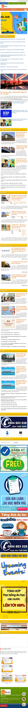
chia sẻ (2, 350)
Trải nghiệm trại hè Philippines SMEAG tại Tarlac (10, 339)
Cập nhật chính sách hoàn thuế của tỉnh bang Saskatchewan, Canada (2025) (12, 64)
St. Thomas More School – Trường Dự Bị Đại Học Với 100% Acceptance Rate (11, 60)
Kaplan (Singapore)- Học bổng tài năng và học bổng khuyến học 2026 (19, 276)
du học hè (3, 290)
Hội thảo (11, 3)
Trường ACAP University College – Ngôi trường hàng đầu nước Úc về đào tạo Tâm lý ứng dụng (20, 111)
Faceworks (6, 701)
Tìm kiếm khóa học (4, 3)
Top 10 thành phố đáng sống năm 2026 (8, 402)
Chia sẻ (16, 3)
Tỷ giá (7, 433)
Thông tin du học (6, 129)
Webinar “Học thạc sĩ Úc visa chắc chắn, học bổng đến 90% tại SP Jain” (19, 213)
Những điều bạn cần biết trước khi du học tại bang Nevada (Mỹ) (12, 39)
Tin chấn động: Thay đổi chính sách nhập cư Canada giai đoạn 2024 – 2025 (13, 70)
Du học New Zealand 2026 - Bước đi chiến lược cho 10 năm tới (12, 52)
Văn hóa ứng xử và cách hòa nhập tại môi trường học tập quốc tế (13, 406)
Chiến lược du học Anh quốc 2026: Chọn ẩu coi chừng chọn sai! (13, 185)
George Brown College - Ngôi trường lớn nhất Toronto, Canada (21, 147)
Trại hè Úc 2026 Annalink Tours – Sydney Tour (10, 332)
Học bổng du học (6, 245)
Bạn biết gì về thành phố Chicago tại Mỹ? (9, 404)
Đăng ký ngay (24, 285)
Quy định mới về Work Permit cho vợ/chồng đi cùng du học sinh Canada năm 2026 (12, 46)
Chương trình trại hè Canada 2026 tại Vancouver (21, 321)
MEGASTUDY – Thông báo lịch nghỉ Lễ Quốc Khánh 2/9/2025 (12, 49)
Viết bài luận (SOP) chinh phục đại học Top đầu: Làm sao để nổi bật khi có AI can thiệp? (21, 369)
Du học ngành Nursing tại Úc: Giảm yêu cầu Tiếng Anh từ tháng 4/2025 (12, 42)
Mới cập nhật (4, 36)
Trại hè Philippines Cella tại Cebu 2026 (8, 341)
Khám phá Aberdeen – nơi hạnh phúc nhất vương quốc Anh (21, 355)
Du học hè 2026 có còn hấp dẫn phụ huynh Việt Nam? (21, 295)
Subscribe (16, 442)
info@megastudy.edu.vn (7, 700)
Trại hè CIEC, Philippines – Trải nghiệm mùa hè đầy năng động (13, 346)
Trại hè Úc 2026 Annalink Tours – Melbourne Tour (10, 334)
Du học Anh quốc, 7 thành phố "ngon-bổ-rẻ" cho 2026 (11, 183)
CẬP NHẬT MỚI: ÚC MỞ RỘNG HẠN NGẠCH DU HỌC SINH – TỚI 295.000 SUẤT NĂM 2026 (12, 56)
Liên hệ (20, 3)
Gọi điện (3, 705)
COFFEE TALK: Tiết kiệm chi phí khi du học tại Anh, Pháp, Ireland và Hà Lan (19, 226)
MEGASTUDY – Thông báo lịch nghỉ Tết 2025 (9, 66)
